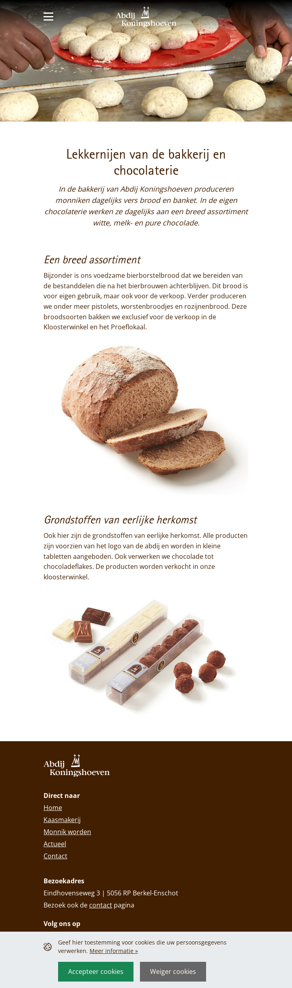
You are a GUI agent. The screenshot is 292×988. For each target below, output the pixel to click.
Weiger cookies (173, 971)
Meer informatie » (114, 951)
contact (100, 905)
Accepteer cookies (95, 971)
